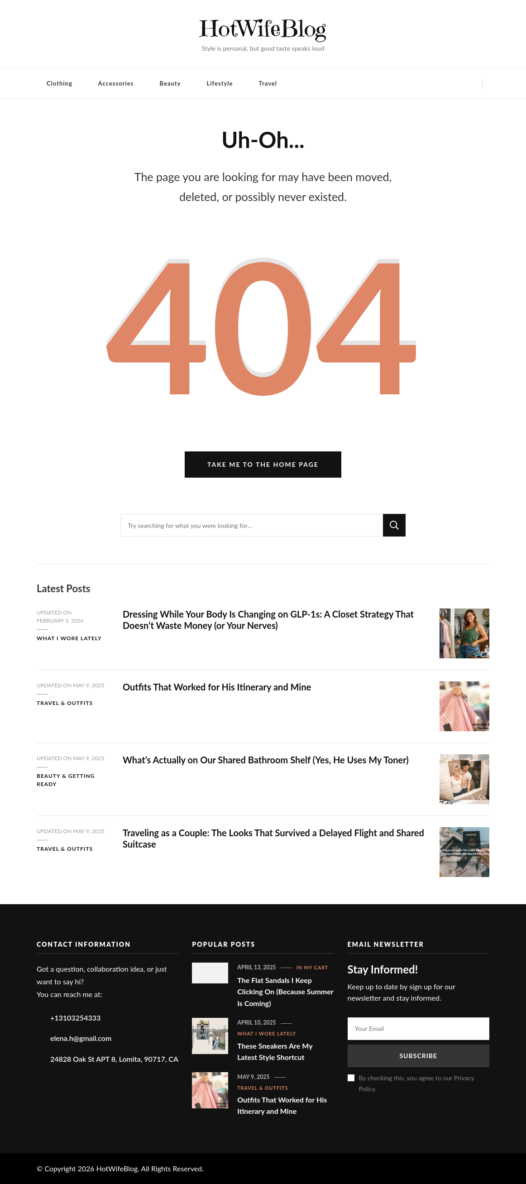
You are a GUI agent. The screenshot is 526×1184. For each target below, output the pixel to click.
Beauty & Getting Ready (66, 779)
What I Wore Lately (69, 638)
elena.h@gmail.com (80, 1038)
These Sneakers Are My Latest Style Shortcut (274, 1051)
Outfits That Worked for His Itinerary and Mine (217, 686)
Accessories (116, 83)
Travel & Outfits (65, 703)
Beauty (170, 83)
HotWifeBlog (263, 28)
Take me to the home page (263, 464)
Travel (268, 83)
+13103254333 (75, 1017)
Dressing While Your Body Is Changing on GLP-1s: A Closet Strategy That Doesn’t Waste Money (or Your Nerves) (268, 620)
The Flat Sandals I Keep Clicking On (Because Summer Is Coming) (285, 991)
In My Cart (312, 967)
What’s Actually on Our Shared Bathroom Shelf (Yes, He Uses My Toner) (266, 759)
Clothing (59, 83)
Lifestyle (220, 83)
